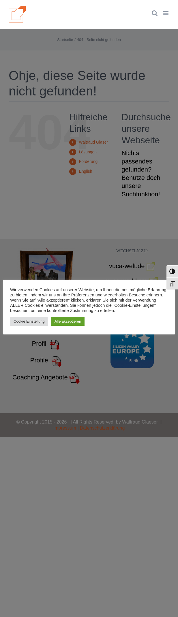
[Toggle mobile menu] (166, 13)
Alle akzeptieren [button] (68, 321)
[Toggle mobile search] (155, 13)
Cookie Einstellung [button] (29, 321)
